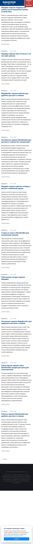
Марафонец (4, 51)
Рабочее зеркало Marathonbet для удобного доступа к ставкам (14, 415)
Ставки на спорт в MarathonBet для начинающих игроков (15, 234)
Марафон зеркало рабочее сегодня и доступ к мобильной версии (15, 187)
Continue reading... (5, 44)
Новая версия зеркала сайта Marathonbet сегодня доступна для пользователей (15, 368)
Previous (5, 459)
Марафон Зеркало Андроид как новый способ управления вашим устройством (14, 10)
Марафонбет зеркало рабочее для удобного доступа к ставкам (14, 94)
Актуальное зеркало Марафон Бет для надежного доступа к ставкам (16, 322)
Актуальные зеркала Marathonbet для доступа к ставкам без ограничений (16, 141)
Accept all (16, 538)
